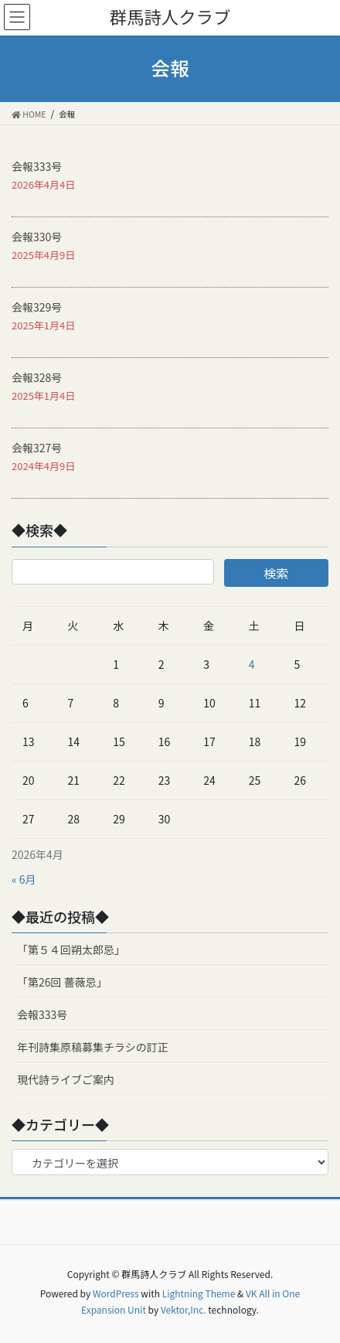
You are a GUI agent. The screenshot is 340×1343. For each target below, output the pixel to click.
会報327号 (37, 447)
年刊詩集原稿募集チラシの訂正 (92, 1047)
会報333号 (37, 166)
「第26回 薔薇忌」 (62, 982)
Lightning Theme (199, 1293)
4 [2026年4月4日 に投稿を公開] (252, 664)
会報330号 (37, 236)
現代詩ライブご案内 (65, 1079)
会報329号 (37, 307)
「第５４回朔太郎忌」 (74, 949)
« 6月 (24, 879)
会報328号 (37, 377)
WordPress (116, 1293)
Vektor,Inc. (183, 1309)
